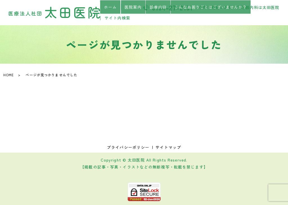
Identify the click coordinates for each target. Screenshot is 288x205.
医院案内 (135, 17)
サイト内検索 (265, 18)
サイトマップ (168, 147)
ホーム (114, 17)
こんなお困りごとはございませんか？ (208, 17)
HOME (8, 74)
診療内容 (157, 17)
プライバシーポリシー (128, 147)
